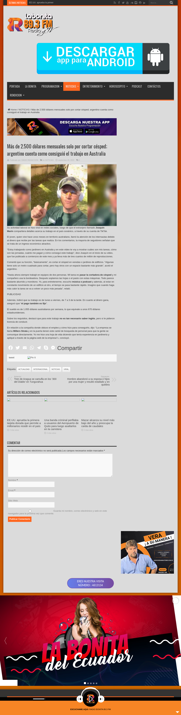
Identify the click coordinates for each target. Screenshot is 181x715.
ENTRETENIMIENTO (94, 86)
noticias (56, 369)
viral (66, 369)
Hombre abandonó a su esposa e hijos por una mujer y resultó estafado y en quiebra (88, 380)
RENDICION (17, 95)
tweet (11, 357)
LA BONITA (30, 86)
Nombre (12, 480)
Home (12, 109)
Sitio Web (13, 500)
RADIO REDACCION (30, 160)
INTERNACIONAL (40, 369)
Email (11, 490)
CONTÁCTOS (153, 86)
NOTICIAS (72, 86)
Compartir (69, 348)
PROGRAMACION (52, 86)
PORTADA (15, 86)
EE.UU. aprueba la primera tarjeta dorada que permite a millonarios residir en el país (24, 423)
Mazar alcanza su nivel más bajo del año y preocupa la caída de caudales (98, 439)
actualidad (24, 369)
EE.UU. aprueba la (38, 2)
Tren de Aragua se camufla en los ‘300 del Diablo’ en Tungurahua (35, 379)
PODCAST (137, 86)
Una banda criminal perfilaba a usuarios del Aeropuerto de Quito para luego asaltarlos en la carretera (61, 425)
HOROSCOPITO (118, 86)
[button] (175, 651)
